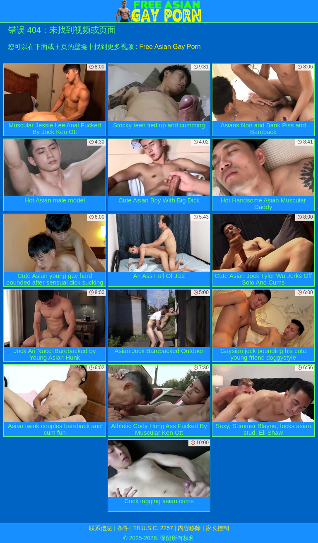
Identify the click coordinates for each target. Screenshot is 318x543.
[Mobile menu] (7, 11)
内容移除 (189, 528)
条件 (123, 528)
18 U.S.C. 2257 (153, 528)
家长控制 (217, 528)
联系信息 (100, 528)
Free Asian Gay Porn (170, 46)
